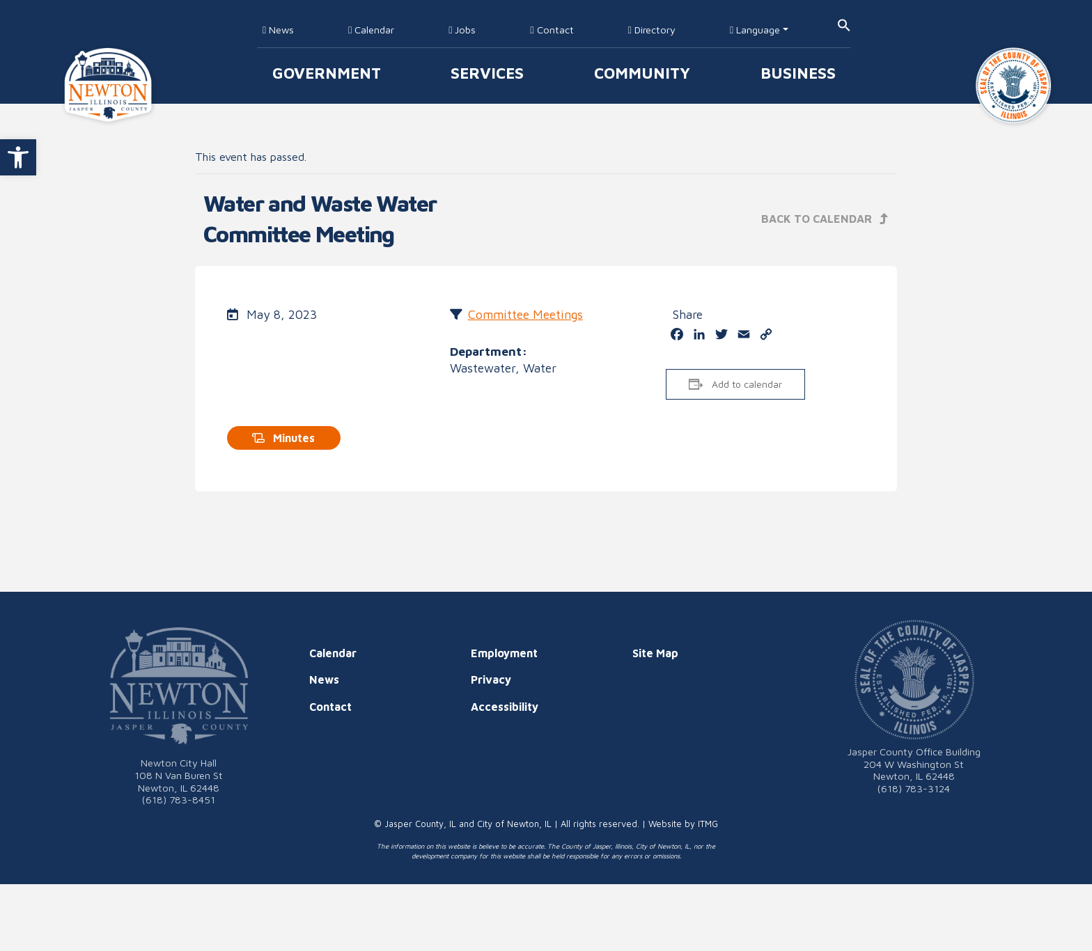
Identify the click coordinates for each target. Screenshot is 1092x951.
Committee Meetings (525, 314)
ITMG (708, 824)
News (278, 30)
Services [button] (487, 72)
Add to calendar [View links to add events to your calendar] (747, 384)
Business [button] (798, 72)
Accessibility (504, 706)
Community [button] (642, 72)
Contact (551, 30)
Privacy (491, 679)
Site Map (655, 653)
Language (755, 30)
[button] (18, 157)
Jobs (462, 30)
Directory (652, 30)
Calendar (371, 30)
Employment (504, 653)
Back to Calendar (825, 218)
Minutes (283, 438)
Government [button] (326, 72)
